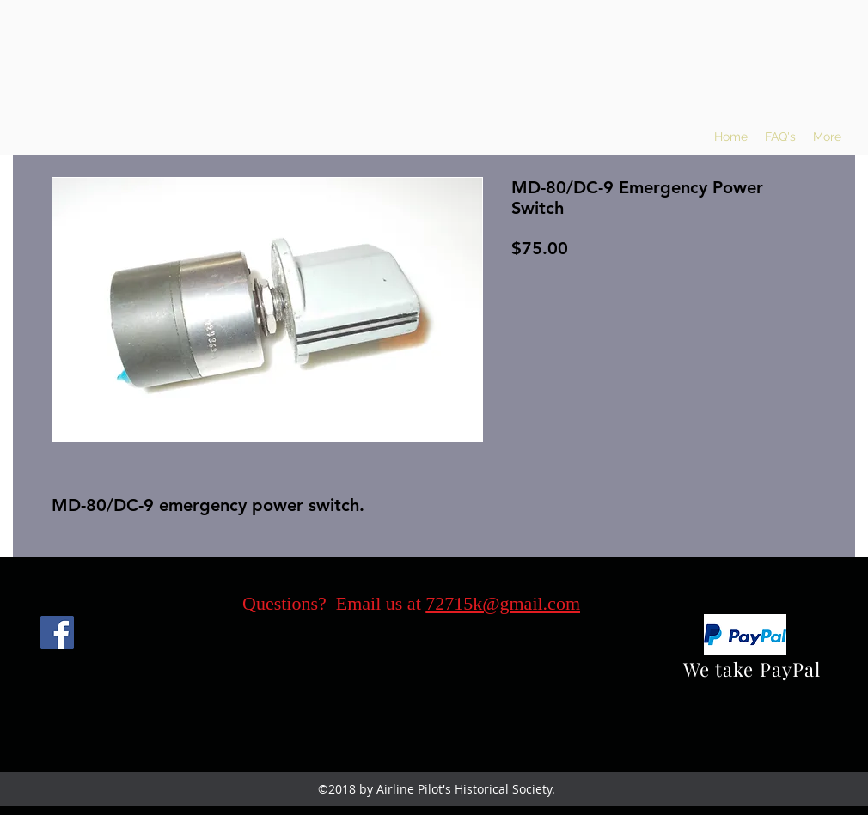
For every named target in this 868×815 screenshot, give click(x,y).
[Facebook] (57, 632)
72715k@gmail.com (502, 603)
